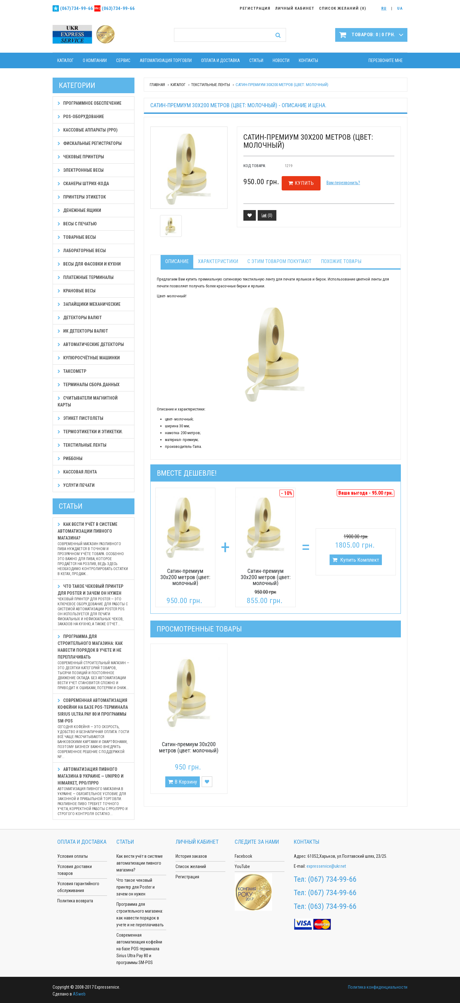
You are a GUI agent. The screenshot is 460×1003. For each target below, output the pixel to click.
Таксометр (72, 371)
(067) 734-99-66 (332, 879)
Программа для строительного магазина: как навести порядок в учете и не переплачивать (93, 662)
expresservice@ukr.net (326, 866)
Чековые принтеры (81, 156)
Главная (157, 84)
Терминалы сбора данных (89, 384)
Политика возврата (75, 900)
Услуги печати (76, 485)
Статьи (256, 60)
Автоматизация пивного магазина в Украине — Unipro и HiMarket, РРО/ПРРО (93, 791)
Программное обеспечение (89, 103)
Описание (177, 261)
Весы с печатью (77, 223)
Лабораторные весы (82, 250)
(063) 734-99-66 (332, 906)
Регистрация (187, 876)
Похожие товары (341, 261)
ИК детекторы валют (83, 331)
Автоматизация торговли (166, 60)
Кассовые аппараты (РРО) (88, 129)
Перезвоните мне (385, 60)
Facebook (243, 856)
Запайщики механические (89, 304)
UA (400, 8)
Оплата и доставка (220, 60)
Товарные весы (77, 237)
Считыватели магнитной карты (88, 401)
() (267, 215)
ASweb (79, 993)
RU (384, 8)
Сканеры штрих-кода (83, 183)
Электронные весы (81, 170)
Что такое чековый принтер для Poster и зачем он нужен (93, 605)
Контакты (308, 60)
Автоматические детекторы (91, 344)
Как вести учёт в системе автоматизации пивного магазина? (93, 549)
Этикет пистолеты (80, 418)
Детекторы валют (80, 317)
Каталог (65, 60)
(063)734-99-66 (118, 8)
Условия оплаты (72, 856)
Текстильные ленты (210, 84)
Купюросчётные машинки (89, 357)
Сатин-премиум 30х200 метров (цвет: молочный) (185, 577)
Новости (281, 60)
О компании (95, 60)
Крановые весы (77, 290)
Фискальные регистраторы (90, 143)
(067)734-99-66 (76, 8)
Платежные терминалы (86, 277)
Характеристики (218, 261)
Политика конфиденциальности (377, 987)
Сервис (123, 60)
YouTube (242, 866)
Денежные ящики (79, 210)
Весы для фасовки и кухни (89, 264)
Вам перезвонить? (343, 182)
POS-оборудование (81, 116)
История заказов (191, 856)
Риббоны (70, 458)
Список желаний (191, 866)
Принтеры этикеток (82, 196)
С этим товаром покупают (279, 261)
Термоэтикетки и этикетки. (90, 431)
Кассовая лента (77, 471)
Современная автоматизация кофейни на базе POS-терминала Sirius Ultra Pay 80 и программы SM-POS (93, 728)
